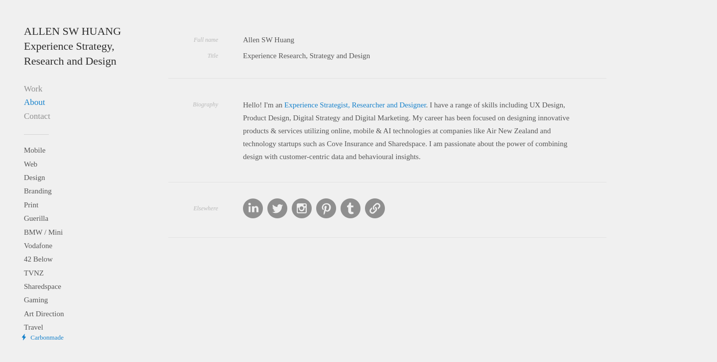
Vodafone (38, 246)
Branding (38, 191)
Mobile (34, 150)
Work (33, 89)
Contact (37, 116)
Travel (33, 327)
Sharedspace (42, 286)
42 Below (38, 259)
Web (30, 164)
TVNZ (34, 273)
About (34, 102)
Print (31, 205)
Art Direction (44, 314)
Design (34, 177)
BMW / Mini (43, 232)
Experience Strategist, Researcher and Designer (355, 105)
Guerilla (36, 218)
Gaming (36, 300)
